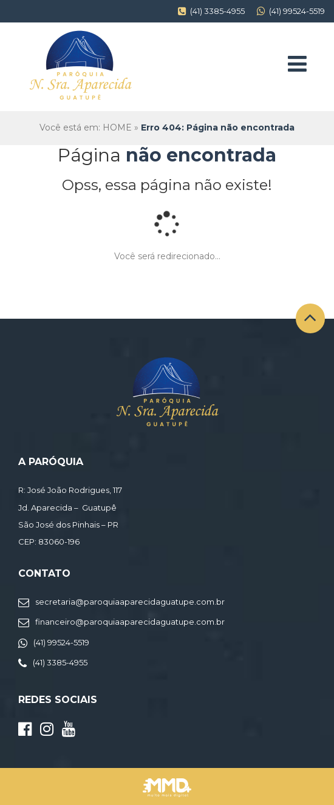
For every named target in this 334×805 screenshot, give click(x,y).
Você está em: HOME (85, 127)
